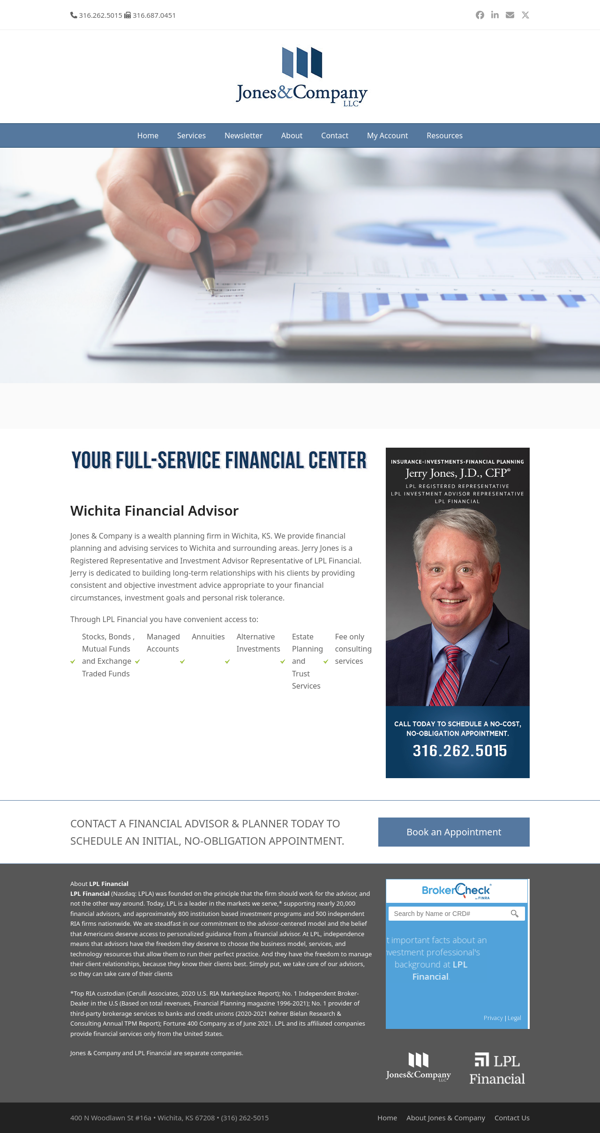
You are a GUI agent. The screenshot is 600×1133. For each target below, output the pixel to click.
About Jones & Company (445, 1117)
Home (387, 1117)
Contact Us (512, 1117)
